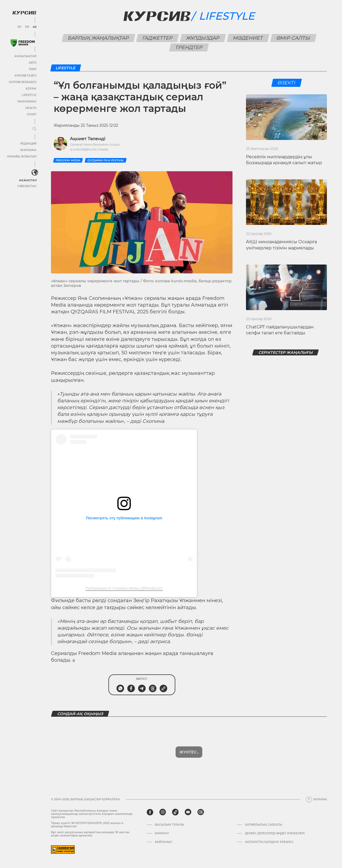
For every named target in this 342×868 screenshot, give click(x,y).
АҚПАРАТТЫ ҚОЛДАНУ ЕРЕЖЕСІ (269, 842)
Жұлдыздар (202, 38)
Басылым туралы (169, 824)
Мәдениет (248, 38)
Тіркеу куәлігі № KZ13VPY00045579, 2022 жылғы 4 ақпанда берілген (87, 824)
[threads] (200, 812)
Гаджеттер (157, 38)
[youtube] (188, 812)
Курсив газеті (25, 75)
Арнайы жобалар (21, 156)
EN (27, 27)
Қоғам (31, 88)
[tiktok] (175, 812)
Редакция (28, 143)
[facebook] (150, 812)
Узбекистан (26, 186)
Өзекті (286, 83)
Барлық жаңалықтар (98, 38)
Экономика (26, 101)
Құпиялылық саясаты (263, 824)
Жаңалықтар (25, 56)
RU (20, 27)
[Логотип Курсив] (24, 13)
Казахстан (27, 180)
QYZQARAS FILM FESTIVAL (105, 160)
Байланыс (163, 842)
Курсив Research (22, 82)
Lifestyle (29, 95)
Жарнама (28, 150)
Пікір (32, 69)
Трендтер (189, 47)
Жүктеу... (189, 752)
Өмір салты (293, 38)
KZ (34, 27)
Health (30, 108)
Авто (32, 62)
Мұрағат (162, 833)
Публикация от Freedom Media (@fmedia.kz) (124, 588)
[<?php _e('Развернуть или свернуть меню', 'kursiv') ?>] (35, 172)
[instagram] (162, 812)
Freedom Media (68, 160)
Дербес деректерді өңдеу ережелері (275, 833)
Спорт (31, 114)
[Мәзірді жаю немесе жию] (34, 129)
